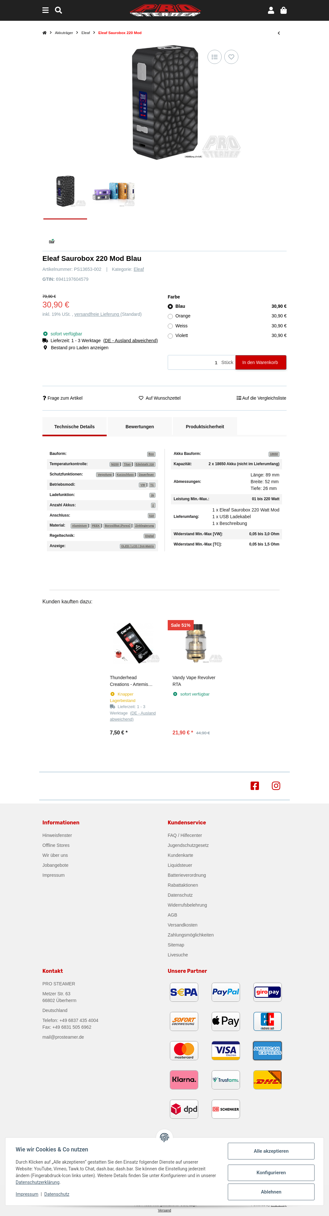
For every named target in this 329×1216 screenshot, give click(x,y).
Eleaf (139, 269)
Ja (152, 495)
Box (151, 454)
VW (142, 484)
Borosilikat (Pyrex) (117, 525)
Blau (231, 306)
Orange (231, 316)
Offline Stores (56, 845)
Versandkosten (183, 925)
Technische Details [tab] (74, 426)
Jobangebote (55, 865)
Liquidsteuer (180, 865)
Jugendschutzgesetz (188, 845)
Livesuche (178, 954)
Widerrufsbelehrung (187, 905)
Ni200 (115, 464)
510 (151, 515)
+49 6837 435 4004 (78, 1020)
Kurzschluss (125, 474)
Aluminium (79, 525)
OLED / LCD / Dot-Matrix (137, 546)
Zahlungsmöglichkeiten (191, 934)
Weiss (231, 326)
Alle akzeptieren (271, 1151)
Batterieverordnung (187, 875)
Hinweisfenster (57, 835)
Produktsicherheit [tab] (205, 426)
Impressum (53, 875)
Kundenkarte (180, 855)
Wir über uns (55, 855)
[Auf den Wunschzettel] (231, 57)
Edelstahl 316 (145, 464)
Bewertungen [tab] (140, 426)
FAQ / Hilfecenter (185, 835)
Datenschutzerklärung (37, 1182)
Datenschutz (180, 895)
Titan (127, 464)
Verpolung (105, 474)
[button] (271, 10)
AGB (172, 915)
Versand (164, 1210)
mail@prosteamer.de (63, 1037)
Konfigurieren (271, 1173)
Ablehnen (271, 1192)
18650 (274, 454)
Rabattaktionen (183, 885)
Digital (149, 535)
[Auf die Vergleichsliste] (215, 57)
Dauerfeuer (146, 474)
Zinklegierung (144, 525)
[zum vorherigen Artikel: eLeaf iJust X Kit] (279, 33)
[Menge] (193, 362)
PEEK (96, 525)
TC (152, 484)
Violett (231, 335)
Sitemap (176, 944)
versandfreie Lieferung (97, 314)
